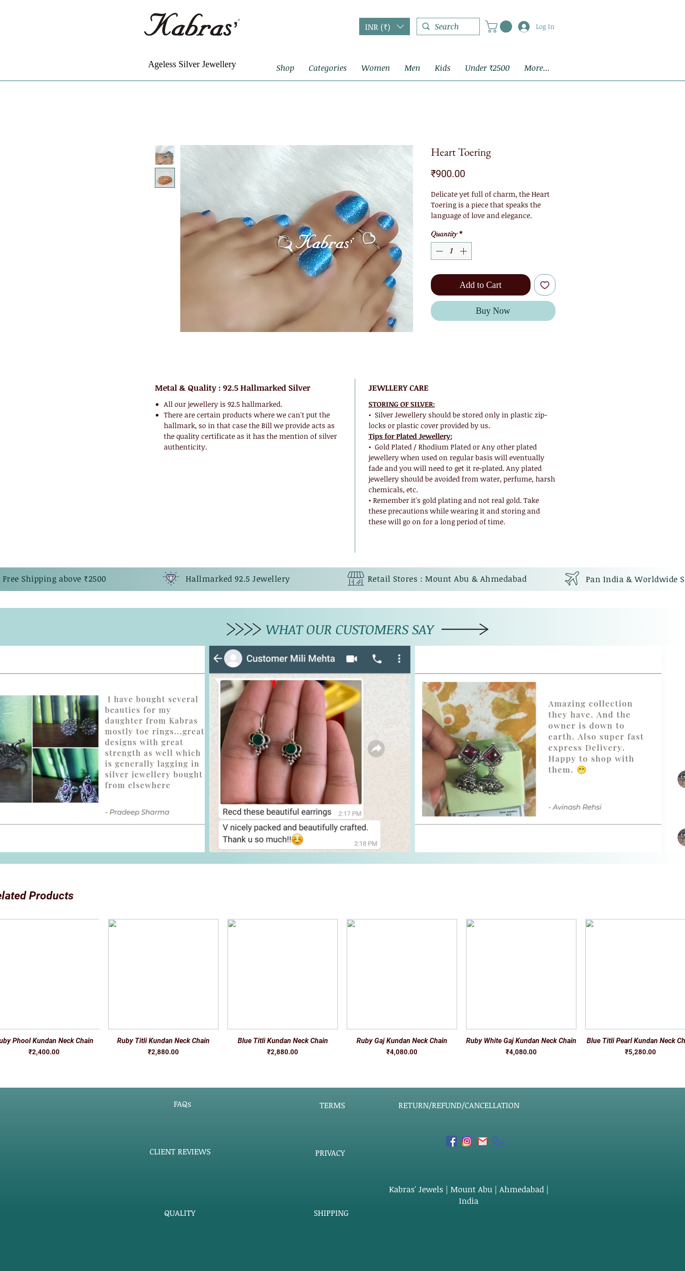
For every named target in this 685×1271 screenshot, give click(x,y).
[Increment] (464, 251)
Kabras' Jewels (417, 1189)
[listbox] (384, 26)
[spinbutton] (451, 251)
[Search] (448, 26)
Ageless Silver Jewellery (192, 64)
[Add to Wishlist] (544, 284)
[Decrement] (438, 251)
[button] (384, 26)
